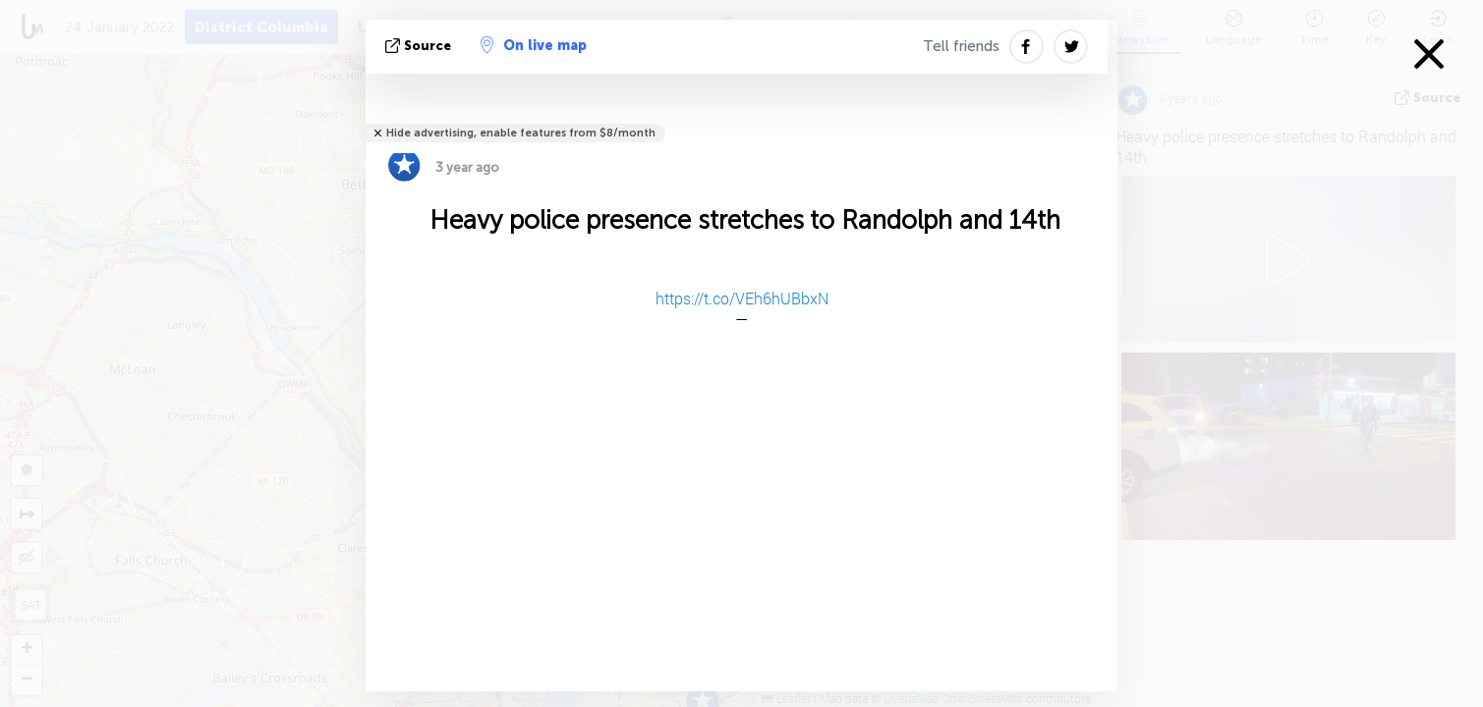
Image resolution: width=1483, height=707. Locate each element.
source (420, 45)
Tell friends (961, 46)
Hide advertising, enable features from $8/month (521, 133)
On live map (534, 45)
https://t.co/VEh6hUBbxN (742, 298)
